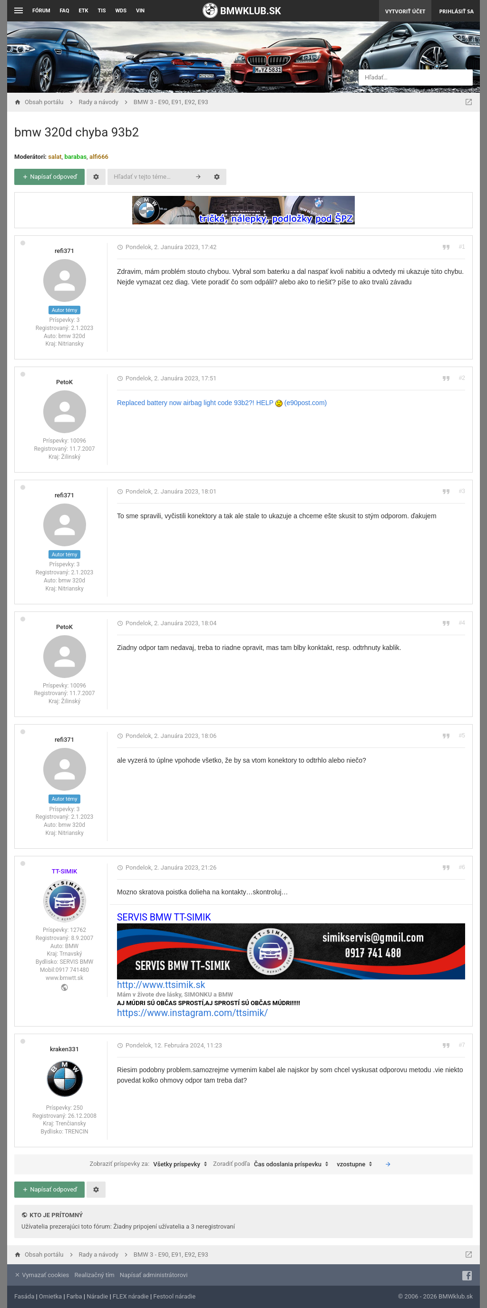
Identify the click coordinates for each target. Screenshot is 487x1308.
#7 (462, 1045)
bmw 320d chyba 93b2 (76, 132)
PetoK (64, 382)
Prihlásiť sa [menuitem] (456, 11)
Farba (74, 1296)
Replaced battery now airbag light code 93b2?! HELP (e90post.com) (222, 403)
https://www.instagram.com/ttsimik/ (192, 1013)
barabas (75, 156)
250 (78, 1108)
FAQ (64, 11)
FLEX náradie (131, 1296)
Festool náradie (174, 1296)
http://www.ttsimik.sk (161, 984)
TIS (102, 11)
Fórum (41, 11)
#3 (462, 491)
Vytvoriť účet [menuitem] (405, 11)
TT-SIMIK (65, 871)
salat (54, 156)
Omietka (50, 1296)
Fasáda (24, 1296)
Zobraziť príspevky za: (150, 1164)
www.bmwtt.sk (64, 978)
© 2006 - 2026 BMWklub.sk (435, 1296)
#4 (462, 623)
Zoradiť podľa (273, 1164)
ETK (83, 11)
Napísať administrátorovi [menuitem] (153, 1275)
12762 (78, 930)
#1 (462, 246)
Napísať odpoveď (49, 176)
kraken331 (64, 1049)
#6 (462, 867)
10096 (78, 440)
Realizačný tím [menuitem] (95, 1275)
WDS (121, 11)
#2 (462, 378)
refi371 (64, 250)
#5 (462, 735)
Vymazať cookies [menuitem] (41, 1275)
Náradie (97, 1296)
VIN (140, 11)
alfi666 (98, 156)
